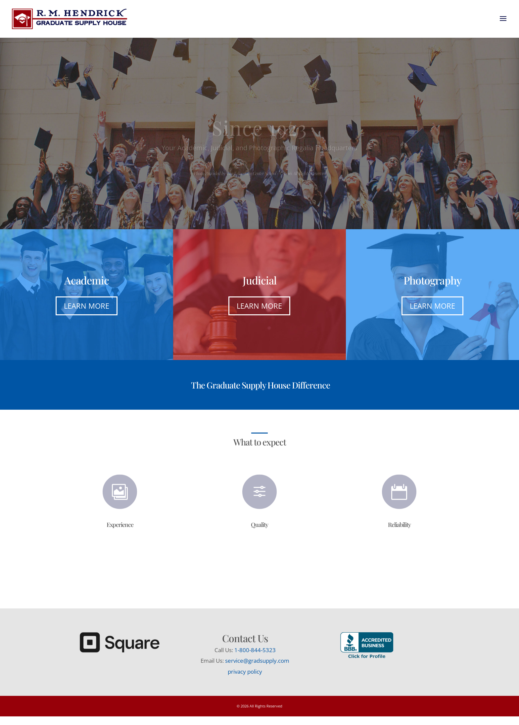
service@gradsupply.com (257, 660)
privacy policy (245, 671)
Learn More (86, 306)
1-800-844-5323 (255, 650)
